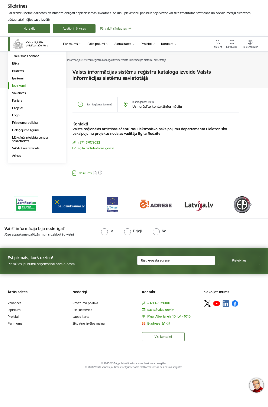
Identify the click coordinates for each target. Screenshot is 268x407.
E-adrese (154, 357)
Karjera (17, 146)
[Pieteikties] (239, 293)
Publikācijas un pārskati (29, 87)
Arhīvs (16, 201)
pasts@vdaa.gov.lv (160, 343)
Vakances (19, 139)
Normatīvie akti (22, 94)
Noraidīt (29, 28)
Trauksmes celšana (25, 102)
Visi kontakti (163, 370)
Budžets (18, 117)
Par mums (15, 357)
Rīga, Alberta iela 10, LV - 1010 (169, 350)
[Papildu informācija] (168, 356)
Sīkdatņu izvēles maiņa (88, 357)
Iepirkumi (19, 131)
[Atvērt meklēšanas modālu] (218, 45)
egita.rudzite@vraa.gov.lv (96, 148)
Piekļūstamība (82, 343)
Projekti (17, 154)
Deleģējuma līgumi (25, 176)
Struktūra (19, 72)
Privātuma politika (25, 168)
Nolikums (85, 173)
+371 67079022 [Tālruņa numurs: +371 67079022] (89, 142)
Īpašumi (17, 124)
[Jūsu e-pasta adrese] (176, 293)
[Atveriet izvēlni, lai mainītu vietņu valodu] (232, 44)
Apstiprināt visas (74, 28)
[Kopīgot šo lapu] (249, 81)
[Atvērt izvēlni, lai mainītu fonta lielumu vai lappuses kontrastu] (250, 45)
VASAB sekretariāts (25, 194)
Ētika (15, 109)
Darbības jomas (23, 80)
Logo (16, 161)
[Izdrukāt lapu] (249, 70)
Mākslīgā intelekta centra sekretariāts (30, 185)
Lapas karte (80, 350)
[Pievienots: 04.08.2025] (100, 172)
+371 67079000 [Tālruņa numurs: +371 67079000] (158, 336)
